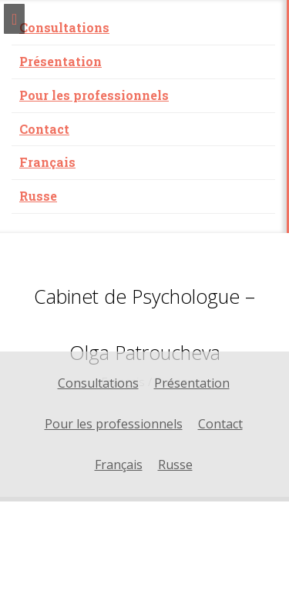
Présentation (60, 61)
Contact (44, 129)
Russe (38, 196)
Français (47, 162)
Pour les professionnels (94, 95)
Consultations (64, 27)
